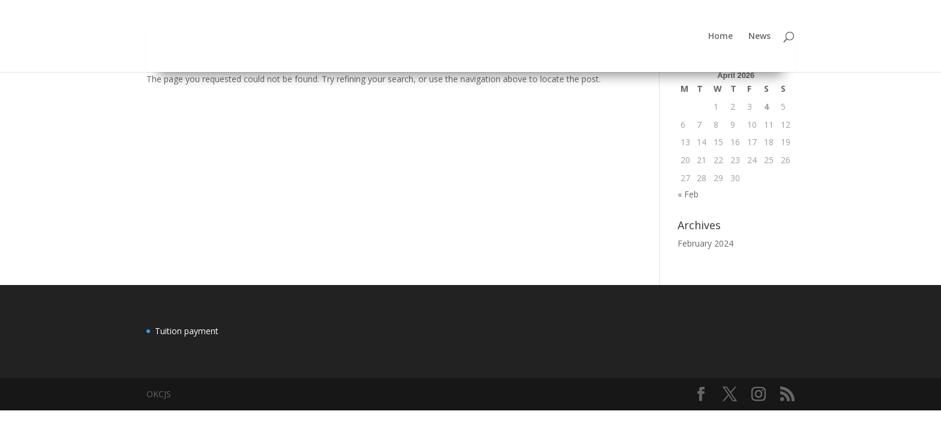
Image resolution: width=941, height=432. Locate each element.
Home (720, 36)
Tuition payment (186, 331)
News (759, 36)
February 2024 (705, 243)
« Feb (688, 194)
